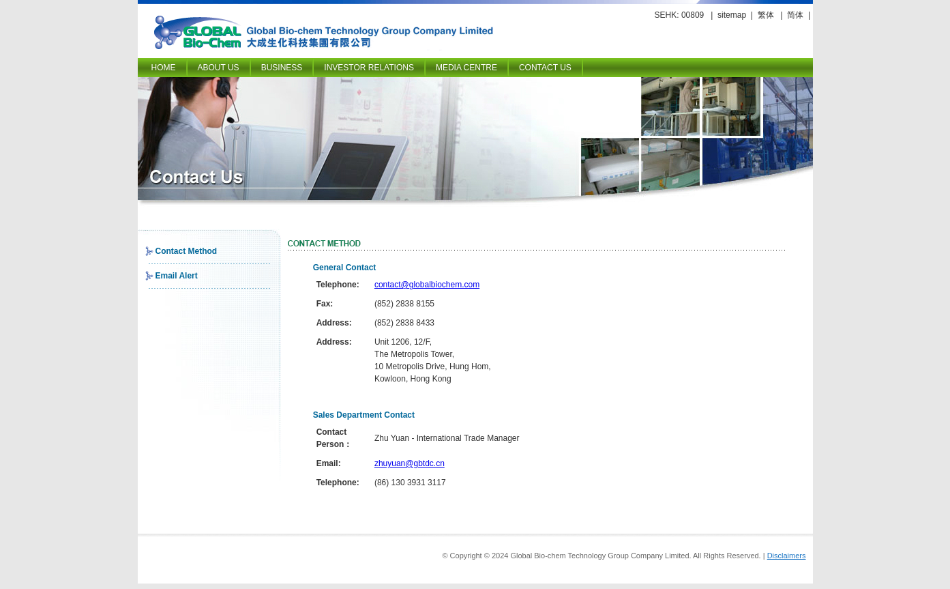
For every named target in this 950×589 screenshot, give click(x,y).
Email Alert (176, 276)
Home (163, 67)
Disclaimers (786, 555)
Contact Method (186, 251)
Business (282, 67)
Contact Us (545, 67)
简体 (795, 15)
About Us (218, 67)
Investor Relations (369, 67)
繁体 (766, 15)
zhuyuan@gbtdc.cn (409, 463)
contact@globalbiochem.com (426, 284)
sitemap (731, 15)
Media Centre (466, 67)
